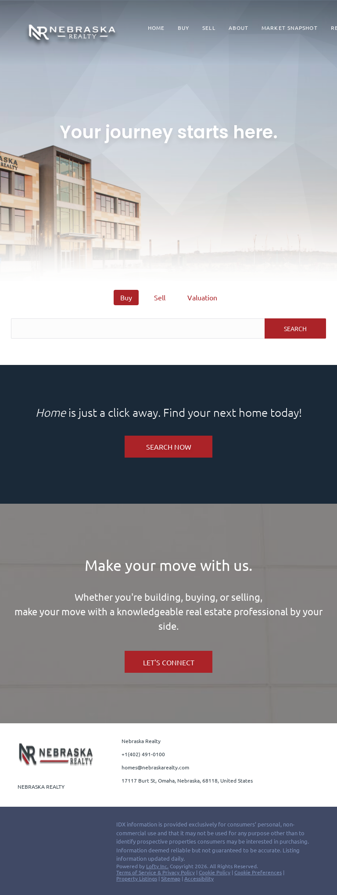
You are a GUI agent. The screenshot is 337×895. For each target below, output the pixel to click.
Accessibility (199, 878)
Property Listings (136, 878)
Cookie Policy (214, 872)
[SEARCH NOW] (168, 447)
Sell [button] (208, 27)
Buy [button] (183, 27)
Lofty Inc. (157, 866)
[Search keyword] (138, 328)
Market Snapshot (290, 27)
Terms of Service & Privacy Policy (155, 872)
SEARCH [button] (295, 328)
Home (156, 27)
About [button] (239, 27)
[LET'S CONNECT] (168, 662)
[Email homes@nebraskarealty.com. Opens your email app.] (154, 767)
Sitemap (170, 878)
